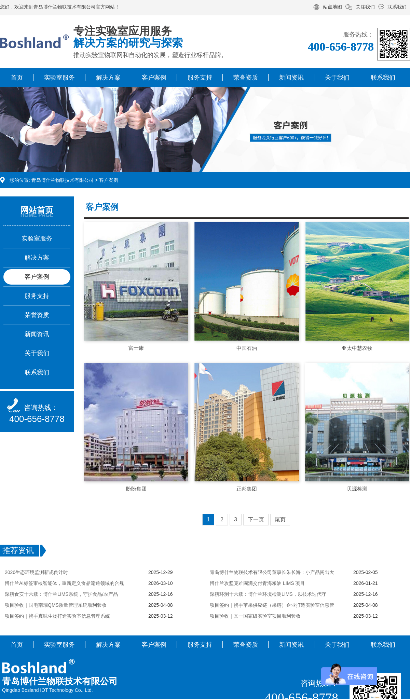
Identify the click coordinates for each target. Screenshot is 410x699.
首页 (17, 77)
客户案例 (154, 77)
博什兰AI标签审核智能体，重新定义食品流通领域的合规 (64, 583)
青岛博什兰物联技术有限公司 (62, 180)
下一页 (256, 519)
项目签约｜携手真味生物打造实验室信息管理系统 (57, 616)
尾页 (280, 519)
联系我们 (397, 7)
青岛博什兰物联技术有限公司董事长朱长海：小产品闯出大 (272, 572)
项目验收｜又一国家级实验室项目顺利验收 (255, 616)
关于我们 (337, 77)
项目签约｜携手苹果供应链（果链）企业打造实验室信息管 (272, 605)
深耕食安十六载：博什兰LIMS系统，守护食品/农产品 (61, 594)
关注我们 (365, 7)
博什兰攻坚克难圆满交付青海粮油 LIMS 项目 (257, 583)
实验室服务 (59, 77)
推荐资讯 (18, 550)
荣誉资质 (245, 77)
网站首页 (36, 210)
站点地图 (332, 7)
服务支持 (200, 77)
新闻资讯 (291, 77)
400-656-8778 (37, 419)
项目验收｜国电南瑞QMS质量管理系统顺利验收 (56, 605)
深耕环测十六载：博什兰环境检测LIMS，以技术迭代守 (268, 594)
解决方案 (108, 77)
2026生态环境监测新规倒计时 (36, 572)
